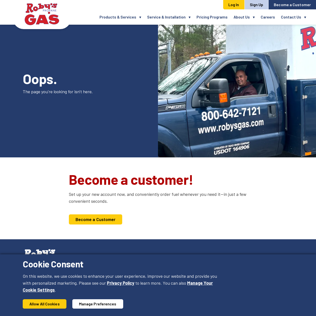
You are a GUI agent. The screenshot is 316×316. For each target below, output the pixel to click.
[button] (141, 17)
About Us (242, 17)
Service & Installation (166, 17)
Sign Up (256, 4)
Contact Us (291, 17)
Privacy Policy (120, 283)
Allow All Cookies (44, 303)
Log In (233, 4)
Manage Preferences (98, 303)
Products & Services (117, 17)
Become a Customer (292, 4)
